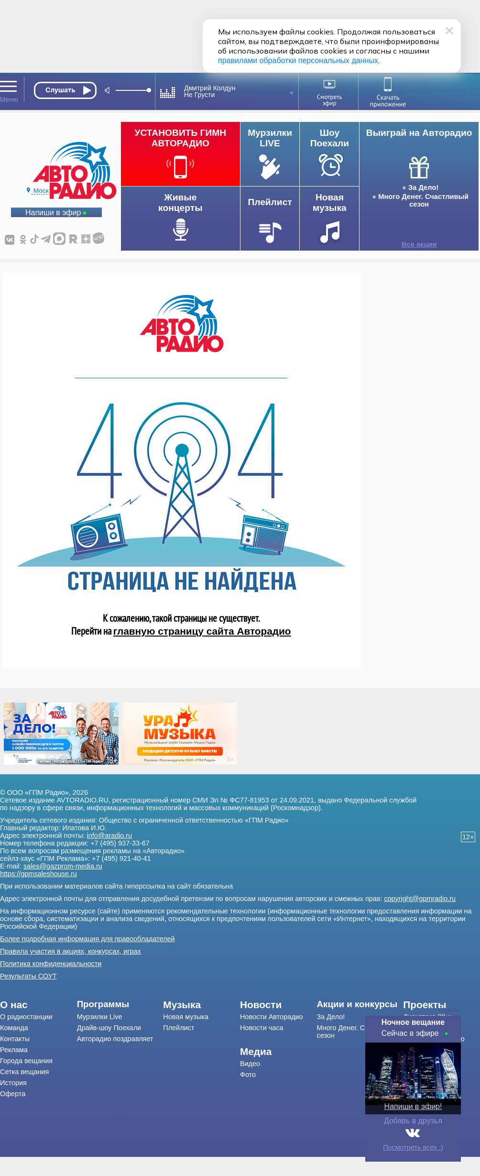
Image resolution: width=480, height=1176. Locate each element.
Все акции (419, 244)
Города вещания (26, 1061)
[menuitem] (38, 1005)
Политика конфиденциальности (50, 963)
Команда (14, 1028)
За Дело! (423, 187)
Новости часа (262, 1028)
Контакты (15, 1039)
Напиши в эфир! (413, 1106)
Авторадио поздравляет (115, 1039)
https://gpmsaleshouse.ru (38, 874)
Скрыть (448, 1009)
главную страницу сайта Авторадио (202, 631)
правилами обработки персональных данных (298, 60)
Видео (250, 1063)
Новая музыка (185, 1017)
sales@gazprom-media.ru (62, 866)
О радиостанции (26, 1017)
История (13, 1083)
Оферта (12, 1094)
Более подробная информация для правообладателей (87, 939)
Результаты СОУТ (28, 976)
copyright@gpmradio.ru (420, 898)
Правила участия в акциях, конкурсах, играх (70, 951)
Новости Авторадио (271, 1017)
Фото (248, 1074)
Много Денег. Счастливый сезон (423, 200)
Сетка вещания (24, 1072)
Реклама (14, 1050)
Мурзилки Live (99, 1017)
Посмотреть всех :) (413, 1147)
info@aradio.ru (109, 835)
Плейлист (178, 1028)
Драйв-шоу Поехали (109, 1028)
